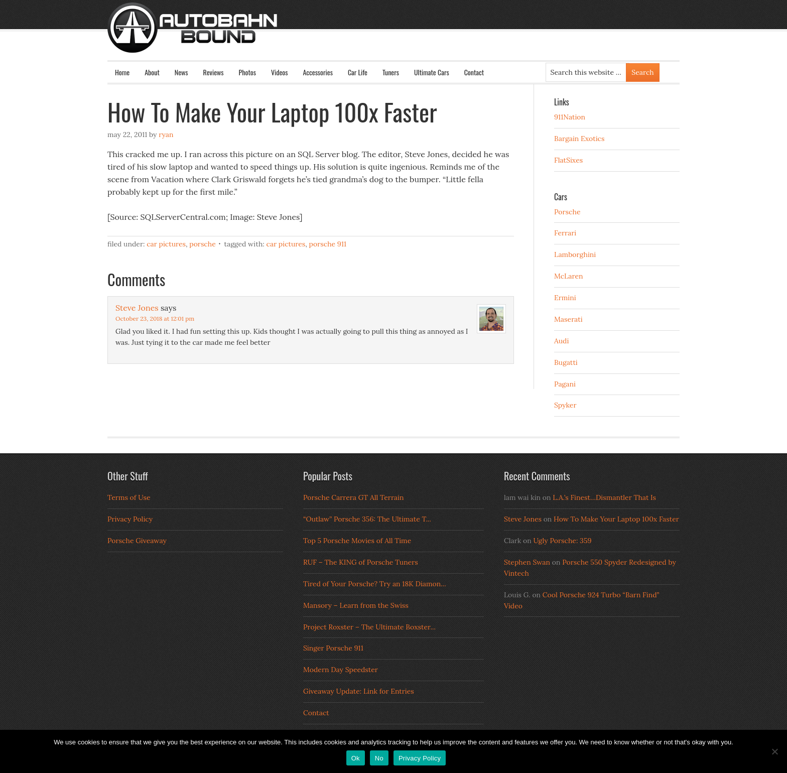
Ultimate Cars (431, 72)
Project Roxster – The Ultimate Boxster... (369, 626)
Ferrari (565, 232)
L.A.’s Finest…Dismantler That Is (604, 497)
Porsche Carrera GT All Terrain (353, 497)
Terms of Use (129, 497)
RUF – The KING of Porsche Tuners (360, 562)
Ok (355, 758)
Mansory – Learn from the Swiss (356, 605)
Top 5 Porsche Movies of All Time (357, 540)
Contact (474, 72)
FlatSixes (568, 160)
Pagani (565, 384)
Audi (561, 340)
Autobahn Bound (409, 36)
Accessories (317, 72)
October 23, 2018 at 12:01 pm (154, 318)
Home (122, 72)
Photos (247, 72)
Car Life (357, 72)
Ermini (565, 297)
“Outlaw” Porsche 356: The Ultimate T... (367, 519)
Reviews (213, 72)
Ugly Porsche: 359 (562, 540)
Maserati (568, 319)
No (379, 758)
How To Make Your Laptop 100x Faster (616, 519)
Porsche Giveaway (137, 540)
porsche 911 (327, 243)
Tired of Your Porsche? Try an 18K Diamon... (374, 583)
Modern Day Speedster (340, 669)
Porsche (202, 243)
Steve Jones (137, 308)
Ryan (166, 134)
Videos (279, 72)
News (181, 72)
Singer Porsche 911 (333, 648)
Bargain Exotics (579, 138)
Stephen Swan (527, 562)
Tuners (390, 72)
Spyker (565, 405)
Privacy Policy (130, 519)
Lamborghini (575, 254)
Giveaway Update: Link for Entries (358, 691)
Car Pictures (166, 243)
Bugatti (566, 362)
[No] (774, 751)
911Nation (569, 116)
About (152, 72)
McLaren (568, 276)
